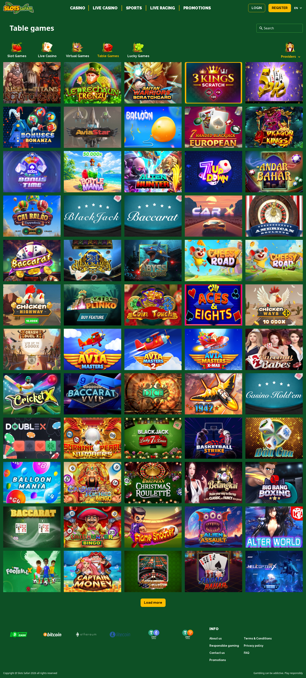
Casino (77, 8)
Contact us (217, 652)
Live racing (162, 8)
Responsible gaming (224, 645)
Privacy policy (253, 645)
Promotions (197, 8)
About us (215, 638)
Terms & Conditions (258, 638)
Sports (134, 8)
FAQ (246, 652)
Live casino (105, 8)
